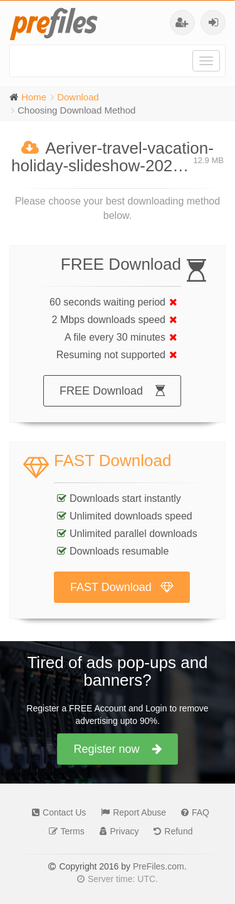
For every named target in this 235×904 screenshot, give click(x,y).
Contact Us (56, 812)
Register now (117, 749)
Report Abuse (130, 812)
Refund (169, 831)
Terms (64, 831)
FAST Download (122, 587)
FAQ (192, 812)
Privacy (116, 831)
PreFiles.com (158, 866)
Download (78, 97)
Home (33, 97)
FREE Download (112, 391)
